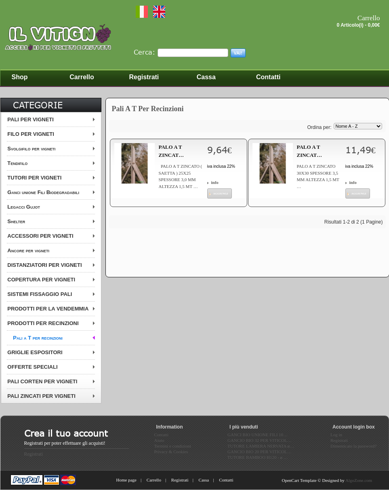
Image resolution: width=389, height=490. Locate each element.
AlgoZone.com (358, 480)
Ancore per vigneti (28, 250)
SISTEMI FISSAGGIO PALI (39, 294)
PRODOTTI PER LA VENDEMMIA (47, 309)
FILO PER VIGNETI (30, 134)
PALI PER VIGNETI (30, 119)
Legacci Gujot (23, 207)
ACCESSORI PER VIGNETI (40, 236)
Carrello (154, 479)
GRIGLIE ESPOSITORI (34, 352)
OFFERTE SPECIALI (32, 367)
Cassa (204, 479)
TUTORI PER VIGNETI (34, 178)
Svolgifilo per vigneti (31, 149)
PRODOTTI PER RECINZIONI (42, 323)
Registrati (33, 454)
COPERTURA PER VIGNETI (41, 280)
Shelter (16, 221)
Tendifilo (17, 163)
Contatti (226, 479)
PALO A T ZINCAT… (171, 151)
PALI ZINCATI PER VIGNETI (41, 396)
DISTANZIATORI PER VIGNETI (44, 265)
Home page (126, 479)
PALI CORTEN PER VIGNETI (42, 381)
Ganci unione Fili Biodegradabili (43, 192)
